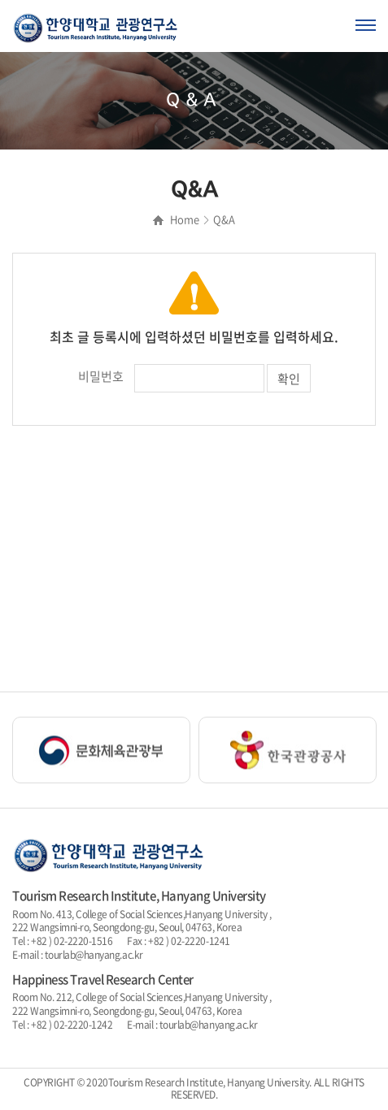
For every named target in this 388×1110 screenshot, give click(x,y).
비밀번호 (101, 376)
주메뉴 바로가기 (0, 0)
